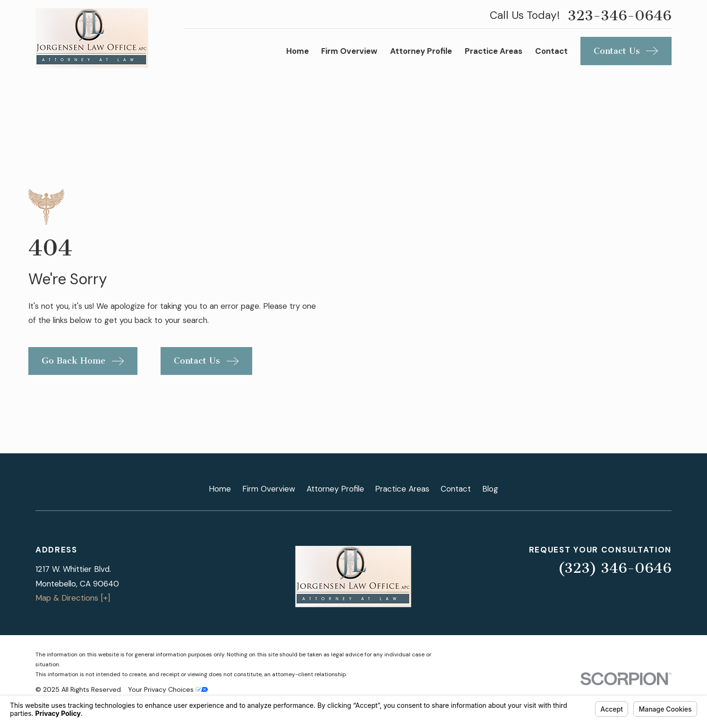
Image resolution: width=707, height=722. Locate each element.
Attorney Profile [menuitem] (421, 51)
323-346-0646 (620, 15)
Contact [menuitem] (551, 51)
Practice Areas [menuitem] (493, 51)
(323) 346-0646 (615, 568)
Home (220, 489)
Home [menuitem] (297, 51)
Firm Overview (268, 489)
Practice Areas (402, 489)
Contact (456, 489)
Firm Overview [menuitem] (349, 51)
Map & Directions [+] (72, 598)
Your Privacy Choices (168, 689)
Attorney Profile (335, 489)
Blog (490, 489)
